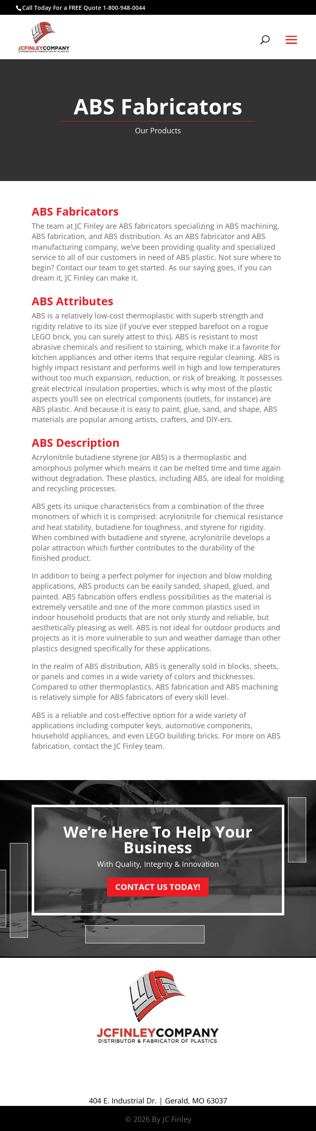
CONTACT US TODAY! (157, 886)
